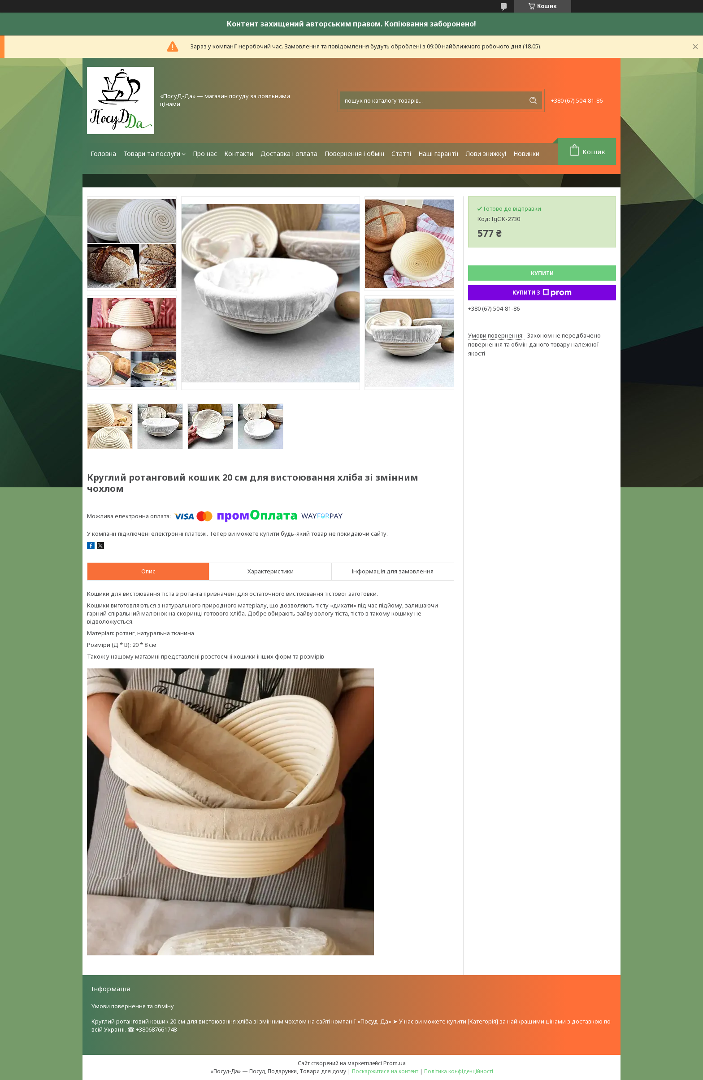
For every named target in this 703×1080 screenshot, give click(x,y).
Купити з (542, 293)
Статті (401, 153)
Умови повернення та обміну (132, 1006)
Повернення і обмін (354, 153)
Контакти (238, 153)
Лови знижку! (486, 153)
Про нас (205, 153)
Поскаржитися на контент (385, 1071)
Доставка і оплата (288, 153)
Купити (542, 273)
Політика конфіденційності (458, 1071)
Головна (103, 153)
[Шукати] (533, 100)
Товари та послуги (151, 153)
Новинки (526, 153)
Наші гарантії (438, 153)
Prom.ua (394, 1063)
